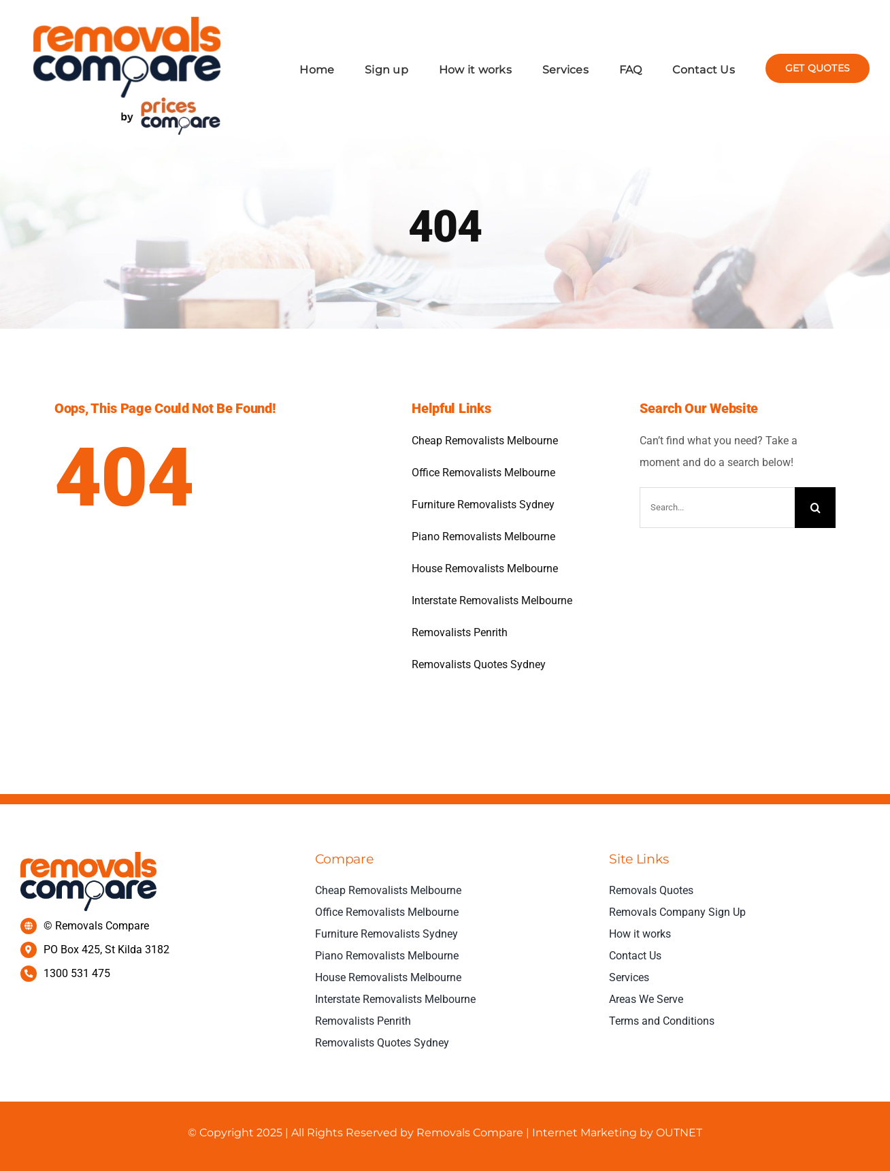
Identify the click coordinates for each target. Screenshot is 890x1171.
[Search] (815, 507)
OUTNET (677, 1132)
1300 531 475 (77, 973)
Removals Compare (470, 1132)
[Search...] (717, 507)
